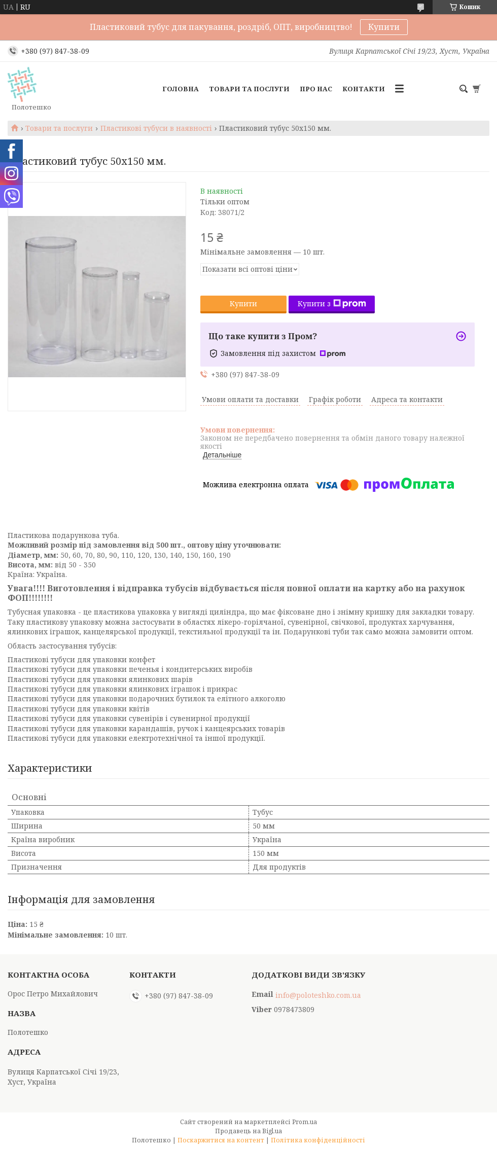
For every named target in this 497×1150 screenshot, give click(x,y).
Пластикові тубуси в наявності (156, 128)
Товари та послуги (249, 88)
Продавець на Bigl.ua (248, 1131)
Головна (180, 88)
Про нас (316, 88)
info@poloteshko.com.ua (318, 995)
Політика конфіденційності (318, 1140)
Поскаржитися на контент (221, 1140)
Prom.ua (304, 1122)
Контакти (363, 88)
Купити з (332, 303)
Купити (384, 26)
